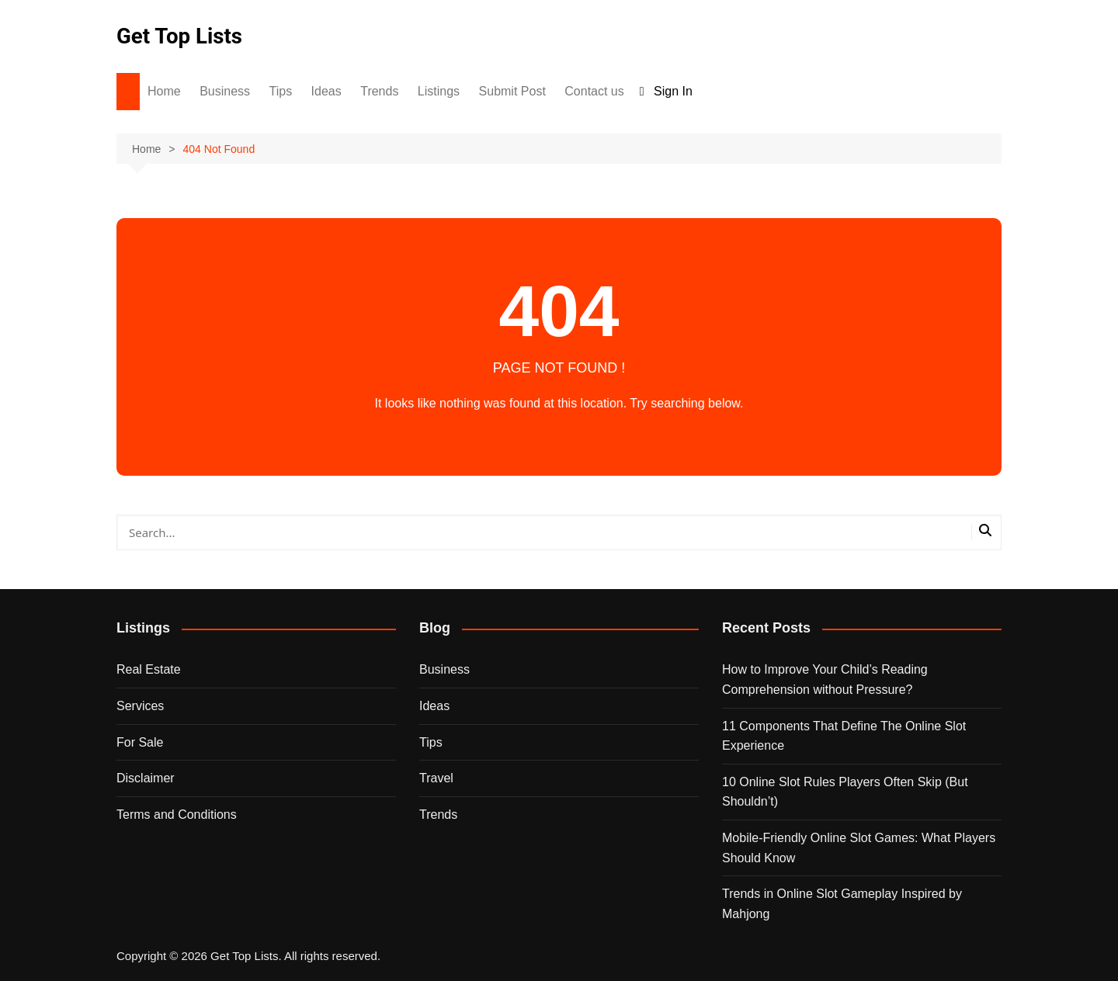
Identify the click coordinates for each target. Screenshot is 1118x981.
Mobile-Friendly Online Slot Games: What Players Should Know (858, 848)
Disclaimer (145, 778)
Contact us (593, 91)
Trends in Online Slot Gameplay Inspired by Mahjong (842, 903)
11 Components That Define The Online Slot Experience (844, 736)
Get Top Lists (180, 36)
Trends (379, 91)
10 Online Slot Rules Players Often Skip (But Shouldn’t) (845, 792)
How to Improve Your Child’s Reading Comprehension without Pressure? (825, 679)
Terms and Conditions (176, 814)
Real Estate (148, 669)
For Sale (139, 742)
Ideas (326, 91)
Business (225, 91)
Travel (436, 778)
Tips (281, 91)
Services (140, 705)
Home (164, 91)
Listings (439, 91)
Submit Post (512, 91)
